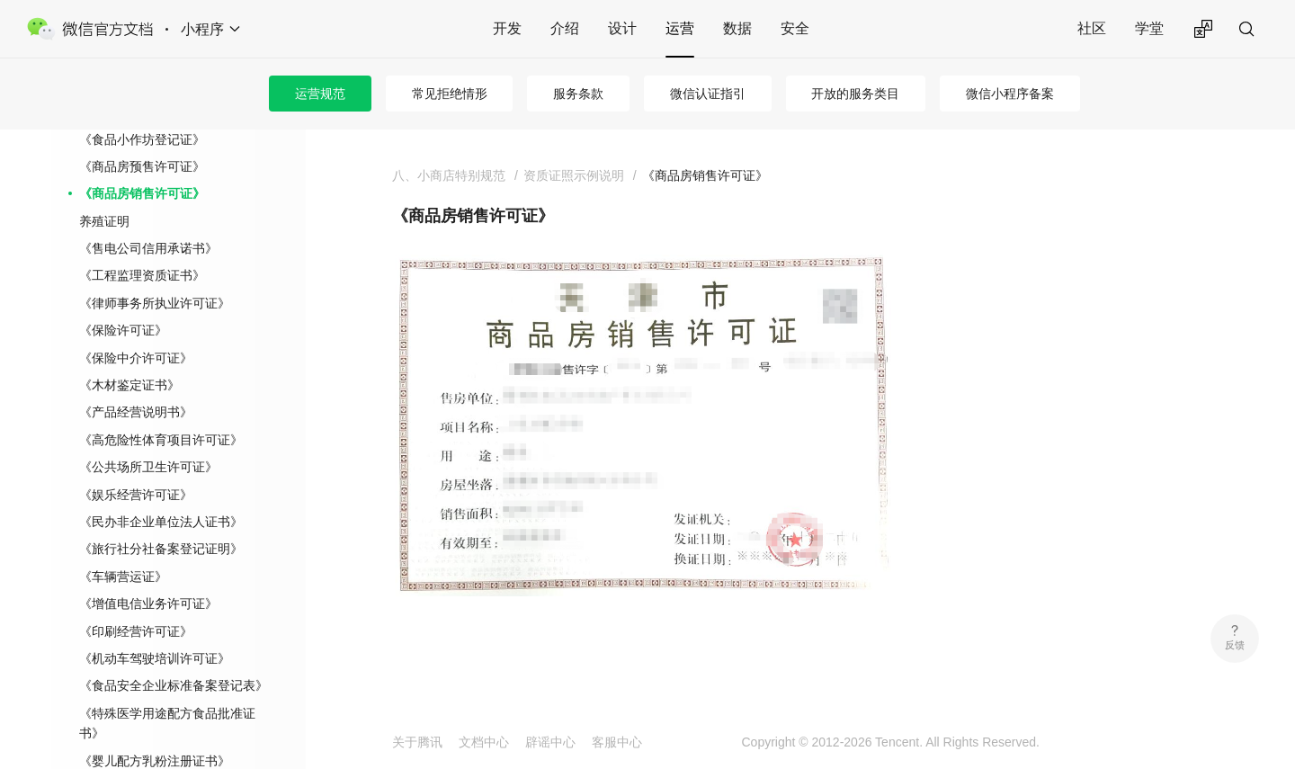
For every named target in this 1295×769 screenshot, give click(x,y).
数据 (737, 28)
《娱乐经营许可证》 (135, 494)
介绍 (564, 28)
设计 (622, 28)
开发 (507, 28)
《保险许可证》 (123, 330)
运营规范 (320, 93)
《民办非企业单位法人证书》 (161, 521)
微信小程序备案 (1010, 93)
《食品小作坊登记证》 (142, 139)
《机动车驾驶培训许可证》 (154, 658)
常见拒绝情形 (449, 93)
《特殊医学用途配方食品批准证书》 (167, 723)
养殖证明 (104, 221)
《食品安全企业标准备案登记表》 (173, 685)
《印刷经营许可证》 (135, 631)
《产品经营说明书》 (135, 412)
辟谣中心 (550, 742)
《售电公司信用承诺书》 (148, 248)
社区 (1091, 28)
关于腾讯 (417, 742)
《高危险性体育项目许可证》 (161, 440)
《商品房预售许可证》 (142, 166)
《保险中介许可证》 (135, 358)
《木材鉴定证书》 (129, 385)
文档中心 (484, 742)
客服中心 (617, 742)
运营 (679, 28)
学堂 (1149, 28)
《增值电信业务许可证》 (148, 603)
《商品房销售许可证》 (142, 193)
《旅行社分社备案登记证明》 (161, 548)
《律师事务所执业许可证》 (154, 303)
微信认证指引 (708, 93)
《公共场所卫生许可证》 (148, 467)
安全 (795, 28)
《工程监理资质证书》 (142, 275)
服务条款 (578, 93)
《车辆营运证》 (123, 576)
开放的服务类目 (855, 93)
